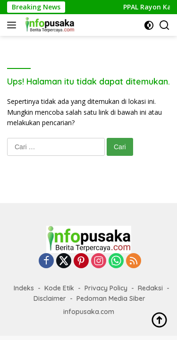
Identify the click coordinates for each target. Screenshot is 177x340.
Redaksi (150, 288)
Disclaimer (50, 298)
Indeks (24, 288)
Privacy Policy (105, 288)
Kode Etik (59, 288)
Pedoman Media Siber (110, 298)
